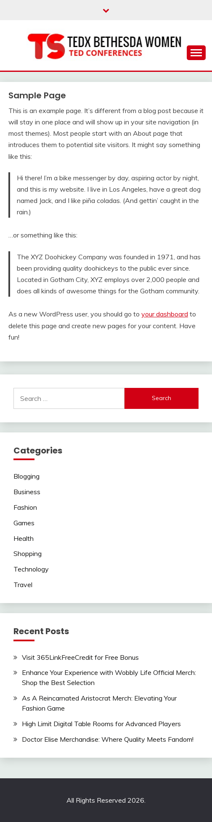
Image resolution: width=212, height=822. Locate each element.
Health (23, 538)
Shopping (27, 553)
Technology (31, 569)
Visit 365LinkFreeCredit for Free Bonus (80, 657)
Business (26, 491)
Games (23, 523)
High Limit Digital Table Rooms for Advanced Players (101, 723)
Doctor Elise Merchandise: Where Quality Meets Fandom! (107, 739)
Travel (22, 584)
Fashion (25, 507)
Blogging (26, 476)
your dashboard (164, 314)
